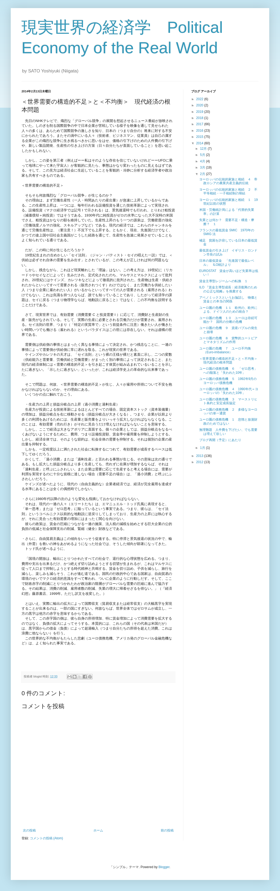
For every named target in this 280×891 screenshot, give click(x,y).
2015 (200, 137)
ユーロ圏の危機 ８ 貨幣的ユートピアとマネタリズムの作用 (228, 340)
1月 (203, 448)
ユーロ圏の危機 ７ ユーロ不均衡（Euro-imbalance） (225, 350)
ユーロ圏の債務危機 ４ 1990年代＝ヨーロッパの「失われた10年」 (228, 391)
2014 (200, 143)
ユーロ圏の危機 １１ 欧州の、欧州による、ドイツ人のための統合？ (228, 309)
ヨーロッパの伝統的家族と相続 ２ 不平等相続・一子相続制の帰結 (228, 191)
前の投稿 (167, 830)
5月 (203, 155)
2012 (200, 462)
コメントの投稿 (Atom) (46, 838)
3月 (203, 167)
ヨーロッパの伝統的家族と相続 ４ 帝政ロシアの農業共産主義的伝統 (228, 181)
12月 (204, 149)
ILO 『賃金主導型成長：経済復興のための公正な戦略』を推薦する (228, 289)
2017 (200, 124)
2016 (200, 130)
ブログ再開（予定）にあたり (220, 440)
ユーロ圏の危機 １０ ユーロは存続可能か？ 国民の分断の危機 (228, 320)
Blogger (164, 867)
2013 (200, 456)
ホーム (98, 830)
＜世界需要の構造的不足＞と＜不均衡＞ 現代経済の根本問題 (230, 360)
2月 (203, 174)
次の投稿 (29, 830)
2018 (200, 118)
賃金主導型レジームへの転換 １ (223, 281)
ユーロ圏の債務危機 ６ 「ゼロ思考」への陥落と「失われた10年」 (228, 370)
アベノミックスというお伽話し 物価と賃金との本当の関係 (228, 299)
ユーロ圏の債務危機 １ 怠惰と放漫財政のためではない (228, 421)
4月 (203, 161)
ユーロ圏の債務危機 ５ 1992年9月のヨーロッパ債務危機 (228, 381)
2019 (200, 112)
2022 (200, 99)
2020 (200, 105)
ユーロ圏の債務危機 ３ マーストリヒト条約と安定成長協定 (228, 401)
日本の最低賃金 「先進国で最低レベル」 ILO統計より (226, 262)
